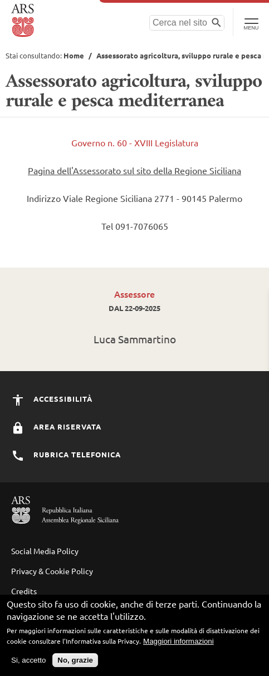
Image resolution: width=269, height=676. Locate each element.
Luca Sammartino (135, 339)
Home (73, 55)
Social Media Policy (45, 551)
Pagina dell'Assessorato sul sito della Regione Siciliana (134, 170)
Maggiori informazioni (178, 646)
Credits (24, 591)
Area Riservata (56, 426)
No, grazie (75, 664)
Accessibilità (51, 398)
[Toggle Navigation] (251, 22)
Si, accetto (28, 664)
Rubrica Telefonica (66, 454)
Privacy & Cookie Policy (52, 571)
